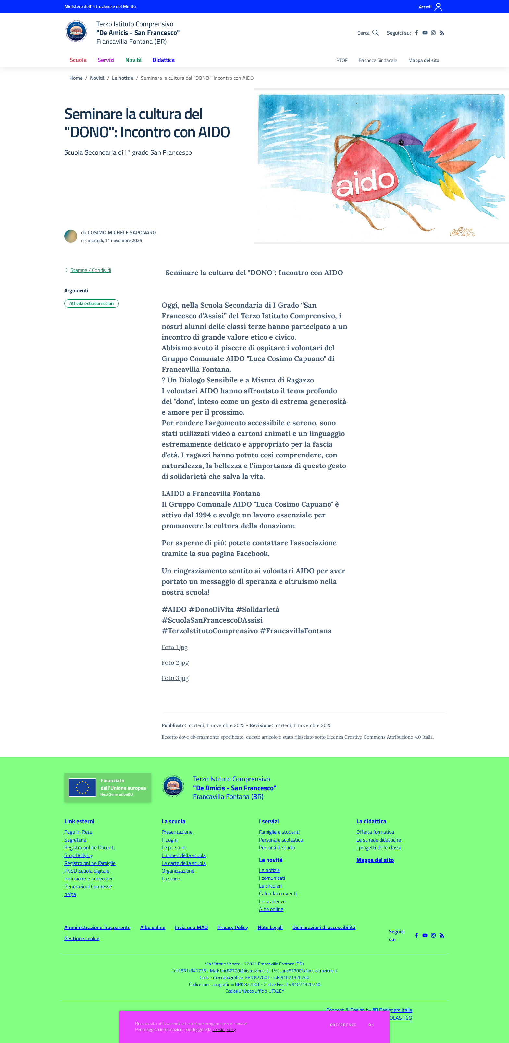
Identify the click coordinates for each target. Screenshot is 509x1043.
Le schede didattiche (378, 839)
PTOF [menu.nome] (342, 60)
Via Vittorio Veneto (222, 963)
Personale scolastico (281, 839)
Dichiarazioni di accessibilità (323, 927)
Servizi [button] (106, 59)
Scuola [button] (78, 59)
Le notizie (122, 78)
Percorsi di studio (277, 847)
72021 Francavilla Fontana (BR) (274, 963)
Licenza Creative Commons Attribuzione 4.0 (374, 737)
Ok (371, 1025)
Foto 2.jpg (175, 662)
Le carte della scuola (184, 863)
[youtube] (425, 33)
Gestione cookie (81, 938)
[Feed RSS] (442, 33)
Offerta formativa (375, 832)
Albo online (271, 909)
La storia (171, 878)
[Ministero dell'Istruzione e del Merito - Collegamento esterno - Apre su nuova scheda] (100, 6)
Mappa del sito (423, 60)
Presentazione (177, 832)
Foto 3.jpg (175, 678)
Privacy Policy (232, 927)
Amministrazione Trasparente (97, 927)
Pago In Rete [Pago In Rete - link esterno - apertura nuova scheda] (78, 832)
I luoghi (169, 839)
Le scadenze (272, 901)
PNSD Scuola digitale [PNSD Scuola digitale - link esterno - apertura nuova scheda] (86, 871)
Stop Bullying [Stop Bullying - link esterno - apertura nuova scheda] (78, 855)
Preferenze (343, 1025)
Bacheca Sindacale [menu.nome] (378, 60)
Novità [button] (133, 59)
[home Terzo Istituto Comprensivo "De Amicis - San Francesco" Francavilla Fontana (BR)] (122, 32)
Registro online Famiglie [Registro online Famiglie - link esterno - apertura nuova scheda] (90, 863)
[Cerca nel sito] (367, 33)
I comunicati (272, 878)
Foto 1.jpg (175, 647)
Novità (97, 78)
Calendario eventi (278, 893)
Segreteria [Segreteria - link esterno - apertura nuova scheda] (75, 839)
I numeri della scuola (184, 855)
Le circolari (270, 886)
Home (75, 78)
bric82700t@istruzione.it (244, 970)
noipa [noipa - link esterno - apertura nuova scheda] (70, 894)
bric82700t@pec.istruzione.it (309, 970)
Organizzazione (178, 871)
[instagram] (433, 33)
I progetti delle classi (378, 847)
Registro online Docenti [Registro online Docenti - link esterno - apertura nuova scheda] (89, 847)
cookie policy (224, 1029)
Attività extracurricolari (91, 303)
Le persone (173, 847)
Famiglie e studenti (279, 832)
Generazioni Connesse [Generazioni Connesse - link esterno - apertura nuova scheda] (88, 886)
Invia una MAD (191, 927)
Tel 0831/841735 (189, 970)
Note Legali (270, 927)
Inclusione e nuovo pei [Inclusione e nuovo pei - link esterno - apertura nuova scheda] (88, 878)
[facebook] (416, 33)
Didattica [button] (164, 59)
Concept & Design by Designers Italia (369, 1010)
